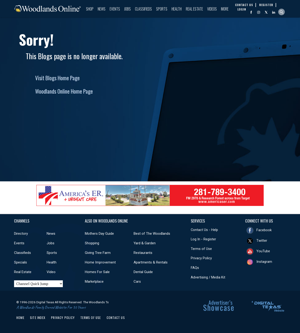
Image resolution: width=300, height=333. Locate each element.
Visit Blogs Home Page (57, 78)
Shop (90, 9)
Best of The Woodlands (152, 233)
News (101, 9)
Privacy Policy (201, 258)
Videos (212, 9)
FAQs (195, 268)
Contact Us (116, 317)
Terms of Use (201, 249)
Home (20, 317)
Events (115, 9)
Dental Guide (143, 272)
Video (51, 272)
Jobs (127, 9)
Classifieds (143, 9)
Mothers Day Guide (99, 233)
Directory (21, 233)
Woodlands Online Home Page (64, 91)
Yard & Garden (145, 243)
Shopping (92, 243)
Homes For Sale (97, 272)
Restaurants (143, 253)
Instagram (264, 262)
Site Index (37, 317)
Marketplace (94, 281)
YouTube (263, 251)
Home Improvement (100, 262)
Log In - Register (203, 239)
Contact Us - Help (204, 230)
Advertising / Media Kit (208, 277)
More (225, 9)
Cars (137, 281)
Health (177, 9)
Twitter (261, 240)
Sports (161, 9)
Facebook (264, 230)
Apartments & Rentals (151, 262)
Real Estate (194, 9)
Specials (20, 262)
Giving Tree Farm (98, 253)
